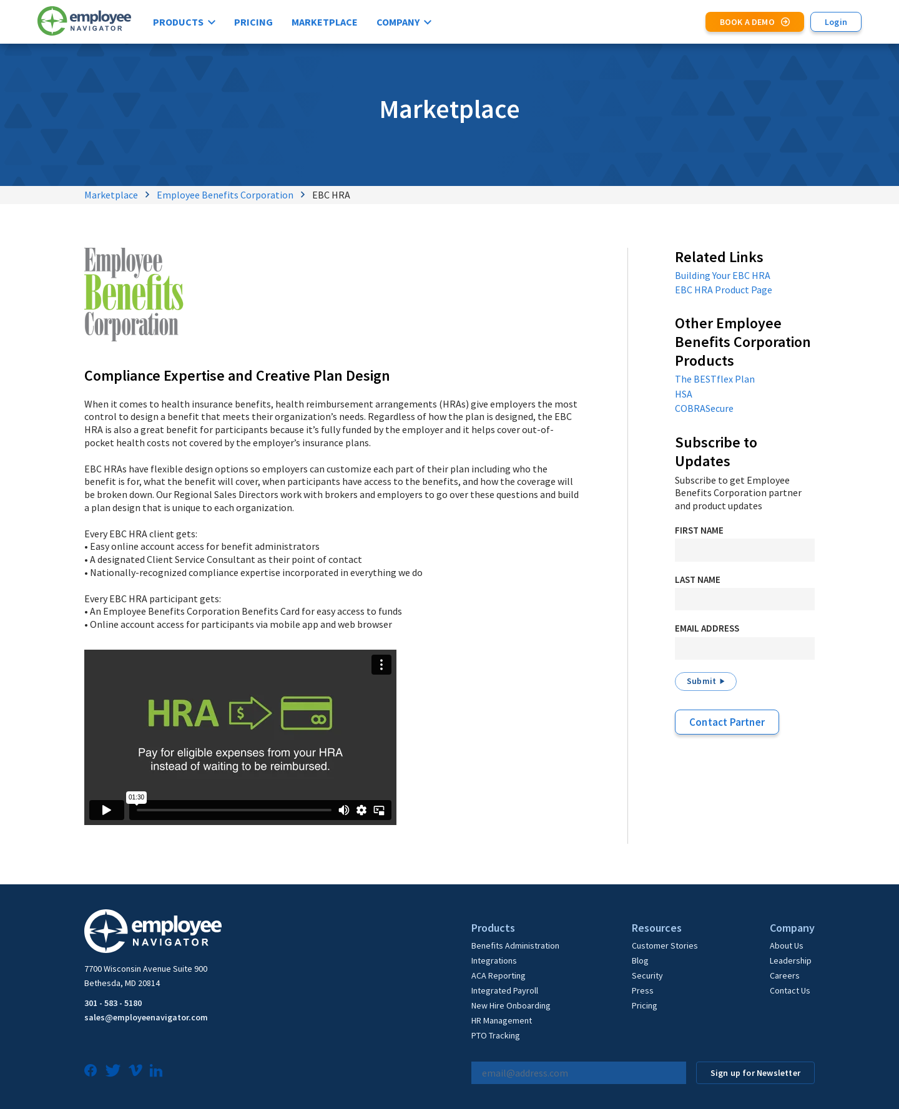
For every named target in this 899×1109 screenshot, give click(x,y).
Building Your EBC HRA (722, 275)
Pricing (253, 21)
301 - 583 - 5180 (113, 1003)
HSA (683, 393)
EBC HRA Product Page (723, 289)
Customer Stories (665, 945)
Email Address (707, 628)
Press (643, 990)
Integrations (494, 960)
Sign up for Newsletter (755, 1072)
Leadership (791, 960)
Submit (701, 680)
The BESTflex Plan (715, 378)
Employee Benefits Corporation (225, 194)
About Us (786, 945)
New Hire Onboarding (511, 1005)
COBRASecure (704, 408)
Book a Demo (747, 21)
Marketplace (325, 21)
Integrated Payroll (504, 990)
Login (836, 21)
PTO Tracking (495, 1035)
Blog (640, 960)
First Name (699, 530)
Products (178, 21)
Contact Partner (727, 722)
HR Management (501, 1020)
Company (398, 21)
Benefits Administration (515, 945)
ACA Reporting (498, 975)
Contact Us (790, 990)
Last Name (697, 579)
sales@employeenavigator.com (146, 1017)
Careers (785, 975)
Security (647, 975)
